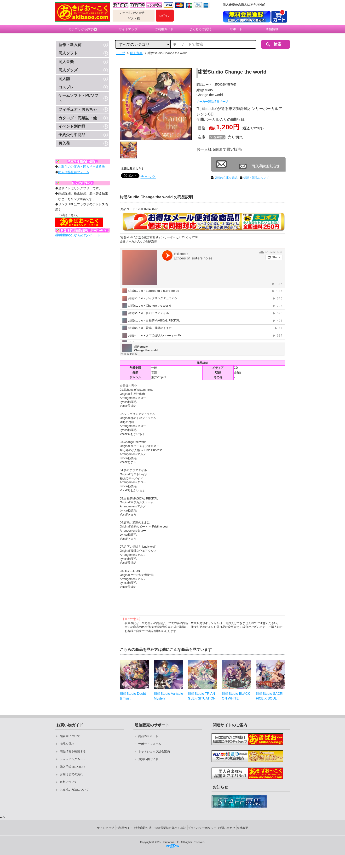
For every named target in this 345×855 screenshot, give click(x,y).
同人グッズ (68, 70)
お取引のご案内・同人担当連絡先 (81, 166)
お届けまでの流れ (71, 774)
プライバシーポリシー (202, 827)
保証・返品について (256, 177)
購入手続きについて (73, 767)
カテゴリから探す (83, 29)
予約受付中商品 (71, 135)
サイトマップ (128, 29)
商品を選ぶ (67, 744)
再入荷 (64, 143)
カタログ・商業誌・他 (77, 118)
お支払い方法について (74, 789)
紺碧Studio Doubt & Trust (133, 696)
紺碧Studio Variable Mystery (168, 696)
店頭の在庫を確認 (225, 177)
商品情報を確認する (73, 751)
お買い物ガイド (148, 759)
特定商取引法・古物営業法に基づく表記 (160, 827)
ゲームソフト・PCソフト (78, 98)
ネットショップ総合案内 (154, 751)
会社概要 (242, 827)
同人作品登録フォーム (73, 172)
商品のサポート (148, 736)
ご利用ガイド (164, 29)
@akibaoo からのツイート (77, 235)
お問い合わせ (226, 827)
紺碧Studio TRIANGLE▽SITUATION (202, 696)
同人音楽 (66, 62)
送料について (68, 782)
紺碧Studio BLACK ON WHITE (236, 696)
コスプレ (66, 87)
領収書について (70, 736)
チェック (148, 177)
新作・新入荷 (69, 45)
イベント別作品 (71, 126)
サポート (236, 29)
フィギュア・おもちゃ (77, 109)
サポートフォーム (149, 744)
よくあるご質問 (200, 29)
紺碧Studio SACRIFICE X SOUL (269, 696)
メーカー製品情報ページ (212, 101)
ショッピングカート (73, 759)
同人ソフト (68, 53)
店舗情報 (272, 29)
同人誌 (64, 79)
